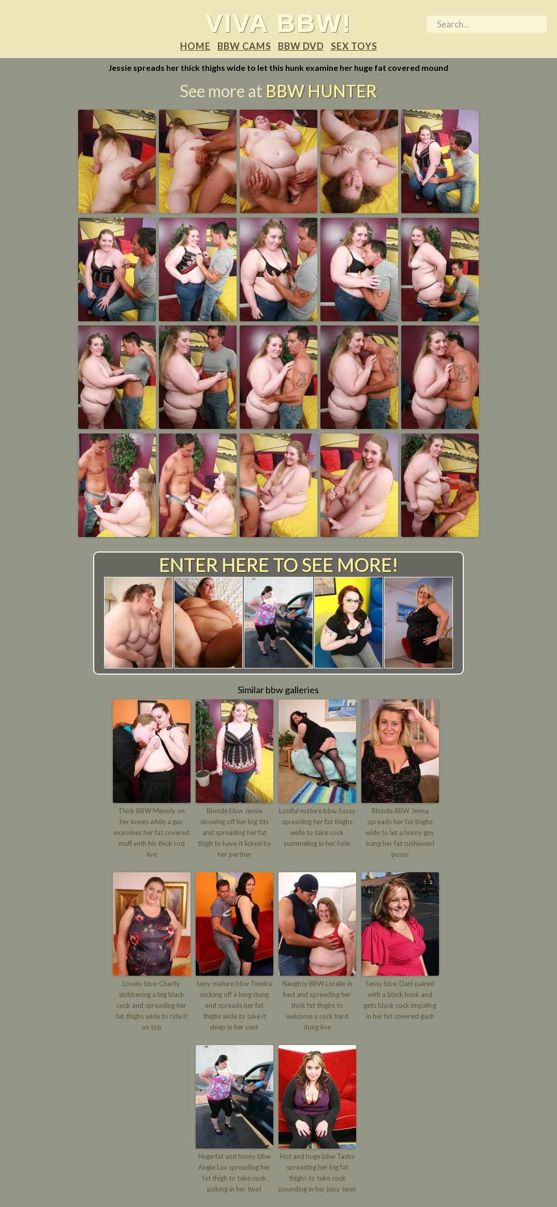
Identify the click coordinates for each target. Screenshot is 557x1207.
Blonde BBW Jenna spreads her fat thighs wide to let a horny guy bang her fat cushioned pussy (399, 832)
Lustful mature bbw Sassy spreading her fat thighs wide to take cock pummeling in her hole (317, 827)
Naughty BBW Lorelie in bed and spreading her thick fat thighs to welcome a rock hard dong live (317, 1005)
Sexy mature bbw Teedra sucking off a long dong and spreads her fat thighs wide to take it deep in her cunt (234, 1005)
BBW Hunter (321, 91)
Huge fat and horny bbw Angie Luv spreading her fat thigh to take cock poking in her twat (234, 1172)
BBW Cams (244, 46)
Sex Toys (354, 46)
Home (195, 46)
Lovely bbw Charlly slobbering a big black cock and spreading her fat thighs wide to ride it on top (151, 1005)
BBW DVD (301, 46)
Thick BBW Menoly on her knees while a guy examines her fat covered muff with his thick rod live (151, 832)
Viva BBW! (279, 23)
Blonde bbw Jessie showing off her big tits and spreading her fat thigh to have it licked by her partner (234, 832)
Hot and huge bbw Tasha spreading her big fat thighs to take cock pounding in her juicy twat (317, 1172)
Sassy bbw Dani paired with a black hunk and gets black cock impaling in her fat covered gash (399, 999)
